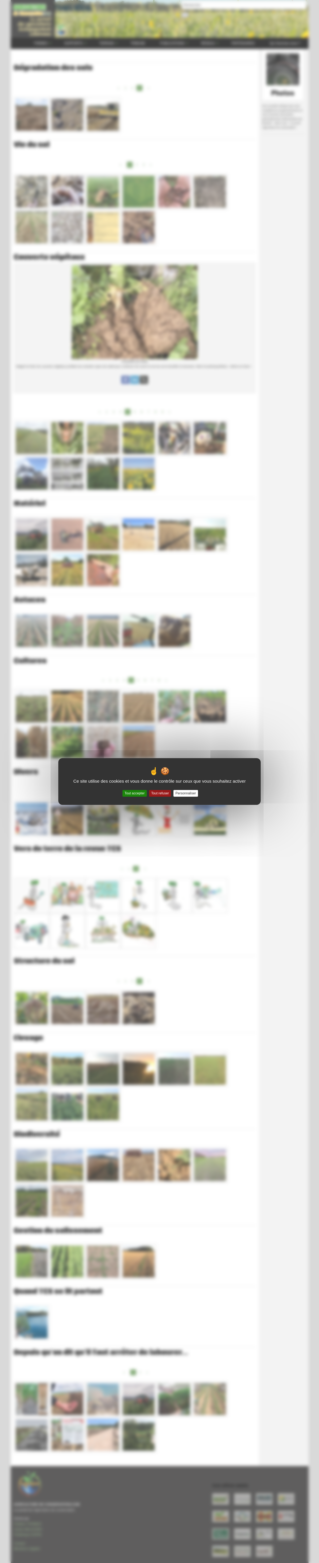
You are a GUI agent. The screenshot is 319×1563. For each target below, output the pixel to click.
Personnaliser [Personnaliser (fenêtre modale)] (186, 793)
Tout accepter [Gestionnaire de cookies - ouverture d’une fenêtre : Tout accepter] (135, 793)
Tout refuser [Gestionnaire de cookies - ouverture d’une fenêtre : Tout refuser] (160, 793)
